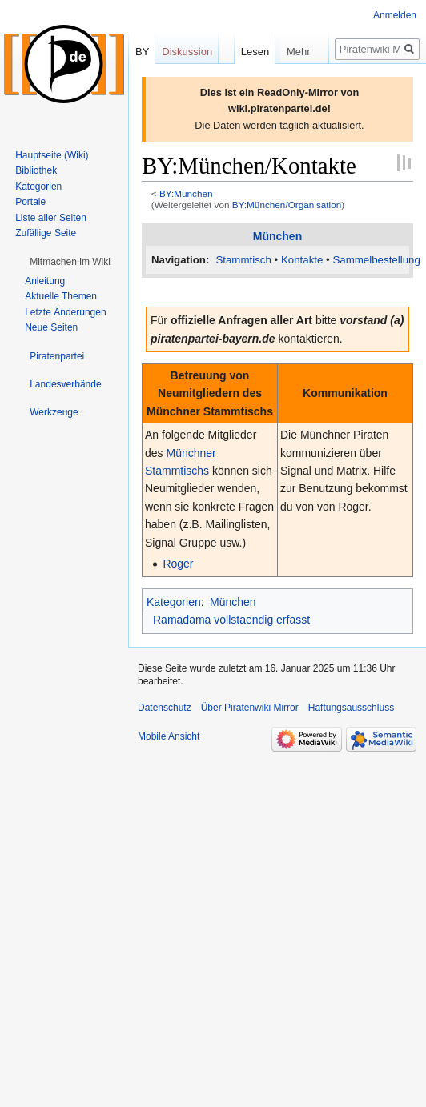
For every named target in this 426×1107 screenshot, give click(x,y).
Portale (30, 201)
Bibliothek (36, 170)
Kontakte (302, 260)
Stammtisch (243, 260)
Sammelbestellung (376, 260)
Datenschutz (164, 707)
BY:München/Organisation (287, 204)
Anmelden (394, 15)
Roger (178, 563)
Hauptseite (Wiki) (51, 155)
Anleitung (45, 281)
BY (142, 52)
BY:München (186, 193)
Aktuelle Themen (61, 296)
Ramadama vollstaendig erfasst (231, 619)
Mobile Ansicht (168, 736)
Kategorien (174, 602)
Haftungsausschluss (351, 707)
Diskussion (187, 52)
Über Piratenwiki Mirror (250, 707)
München (277, 236)
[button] (70, 261)
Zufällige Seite (45, 233)
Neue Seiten (51, 327)
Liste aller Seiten (50, 217)
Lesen (234, 84)
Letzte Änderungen (65, 312)
